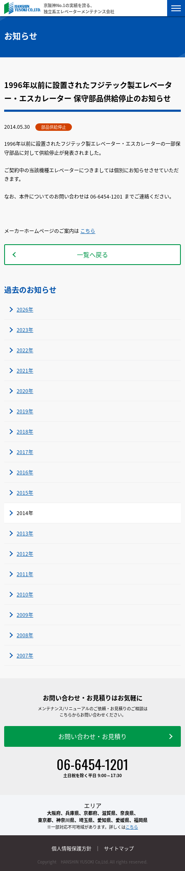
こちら (87, 231)
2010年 (25, 594)
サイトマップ (119, 848)
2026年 (25, 309)
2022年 (25, 350)
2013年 (25, 533)
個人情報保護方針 (71, 848)
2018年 (25, 431)
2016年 (25, 472)
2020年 (25, 391)
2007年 (25, 655)
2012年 (25, 553)
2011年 (25, 574)
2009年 (25, 614)
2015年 (25, 492)
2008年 (25, 635)
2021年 (25, 370)
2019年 (25, 411)
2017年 (25, 452)
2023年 (25, 330)
